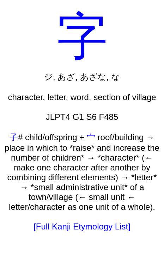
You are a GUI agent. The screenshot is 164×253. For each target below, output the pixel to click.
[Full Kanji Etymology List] (82, 226)
